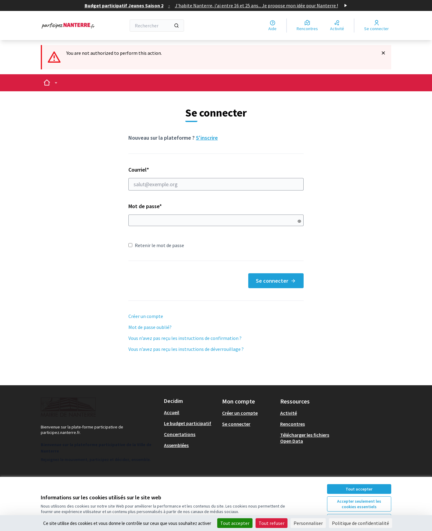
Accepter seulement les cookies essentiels (359, 503)
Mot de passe (145, 206)
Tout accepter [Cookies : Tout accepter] (234, 523)
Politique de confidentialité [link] (360, 523)
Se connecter (276, 280)
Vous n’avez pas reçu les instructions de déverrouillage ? (186, 349)
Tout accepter (359, 489)
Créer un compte (145, 316)
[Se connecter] (376, 26)
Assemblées (176, 445)
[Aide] (272, 26)
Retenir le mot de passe (156, 245)
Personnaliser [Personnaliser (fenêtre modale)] (308, 523)
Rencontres (292, 424)
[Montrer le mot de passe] (299, 221)
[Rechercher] (157, 25)
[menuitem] (190, 412)
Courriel (216, 178)
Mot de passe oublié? (150, 327)
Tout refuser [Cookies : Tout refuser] (271, 523)
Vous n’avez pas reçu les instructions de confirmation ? (185, 338)
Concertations (179, 434)
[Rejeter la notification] (383, 53)
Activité (288, 413)
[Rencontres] (307, 26)
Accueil (171, 412)
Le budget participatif (187, 423)
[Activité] (337, 26)
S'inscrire (207, 137)
